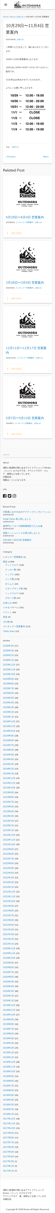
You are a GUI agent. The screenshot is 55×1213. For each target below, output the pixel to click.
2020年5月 (8, 981)
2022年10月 (9, 844)
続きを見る (14, 233)
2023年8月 (8, 797)
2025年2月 (8, 712)
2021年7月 (8, 915)
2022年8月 (8, 853)
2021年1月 (8, 943)
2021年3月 (8, 934)
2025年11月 (9, 669)
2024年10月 (9, 730)
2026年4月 (8, 645)
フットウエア (10, 565)
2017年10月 (9, 1128)
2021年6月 (8, 920)
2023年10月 (9, 787)
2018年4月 (8, 1099)
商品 (5, 561)
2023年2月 (8, 825)
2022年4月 (8, 872)
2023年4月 (8, 816)
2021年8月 (8, 910)
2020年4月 (8, 986)
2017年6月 (8, 1147)
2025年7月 (8, 688)
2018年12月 (9, 1062)
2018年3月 (8, 1104)
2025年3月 (8, 707)
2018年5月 (8, 1095)
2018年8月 (8, 1080)
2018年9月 (8, 1076)
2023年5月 (8, 811)
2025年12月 (9, 664)
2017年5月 (8, 1151)
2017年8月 (8, 1137)
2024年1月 (8, 773)
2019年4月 (8, 1043)
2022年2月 (8, 882)
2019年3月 (8, 1047)
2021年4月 (8, 929)
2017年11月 (9, 1123)
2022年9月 (8, 849)
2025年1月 (8, 716)
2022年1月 (8, 887)
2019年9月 (8, 1019)
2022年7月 (8, 858)
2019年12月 (9, 1005)
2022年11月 (9, 839)
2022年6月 (8, 863)
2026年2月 (8, 655)
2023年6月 (8, 806)
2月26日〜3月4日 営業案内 (25, 282)
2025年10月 (9, 674)
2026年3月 (8, 650)
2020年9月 (8, 962)
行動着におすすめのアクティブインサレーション (27, 511)
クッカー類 (9, 569)
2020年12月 (9, 948)
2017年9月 (8, 1133)
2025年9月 (8, 679)
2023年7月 (8, 801)
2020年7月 (8, 972)
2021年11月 (9, 896)
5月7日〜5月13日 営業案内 (25, 418)
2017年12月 (9, 1118)
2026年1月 (8, 660)
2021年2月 (8, 939)
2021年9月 (8, 906)
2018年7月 (8, 1085)
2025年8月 (8, 683)
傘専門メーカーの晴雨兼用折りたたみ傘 (23, 526)
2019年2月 (8, 1052)
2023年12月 (9, 778)
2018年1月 (8, 1114)
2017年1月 (8, 1170)
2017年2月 (8, 1166)
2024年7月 (8, 745)
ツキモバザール (10, 607)
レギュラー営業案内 (13, 557)
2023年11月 (9, 783)
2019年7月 (8, 1028)
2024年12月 (9, 721)
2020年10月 (9, 957)
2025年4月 (8, 702)
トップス (8, 574)
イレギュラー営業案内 (24, 222)
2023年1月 (8, 830)
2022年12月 (9, 835)
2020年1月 (8, 1000)
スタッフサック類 (13, 588)
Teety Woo (9, 631)
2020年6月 (8, 976)
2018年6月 (8, 1090)
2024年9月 (8, 735)
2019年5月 (8, 1038)
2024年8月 (8, 740)
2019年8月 (8, 1024)
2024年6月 (8, 749)
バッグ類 (8, 579)
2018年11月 (9, 1066)
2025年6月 (8, 693)
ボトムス (8, 583)
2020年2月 (8, 995)
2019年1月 (8, 1057)
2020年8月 (8, 967)
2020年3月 (8, 991)
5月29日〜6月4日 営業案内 (25, 217)
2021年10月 (9, 901)
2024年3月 (8, 764)
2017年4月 (8, 1156)
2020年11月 (9, 953)
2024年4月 (8, 759)
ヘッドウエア (10, 593)
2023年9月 (8, 792)
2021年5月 (8, 924)
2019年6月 (8, 1033)
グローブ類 (9, 598)
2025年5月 (8, 697)
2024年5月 (8, 754)
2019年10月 (9, 1014)
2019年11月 (9, 1010)
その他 (6, 621)
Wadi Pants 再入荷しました (17, 519)
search (6, 454)
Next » (46, 156)
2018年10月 (9, 1071)
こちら (12, 480)
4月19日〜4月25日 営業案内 (17, 540)
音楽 (5, 617)
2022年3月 (8, 877)
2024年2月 (8, 768)
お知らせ (20, 39)
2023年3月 (8, 820)
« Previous (11, 156)
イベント (7, 612)
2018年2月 (8, 1109)
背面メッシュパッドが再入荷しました (21, 533)
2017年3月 (8, 1161)
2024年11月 (9, 726)
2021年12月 (9, 891)
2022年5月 (8, 868)
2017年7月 (8, 1142)
